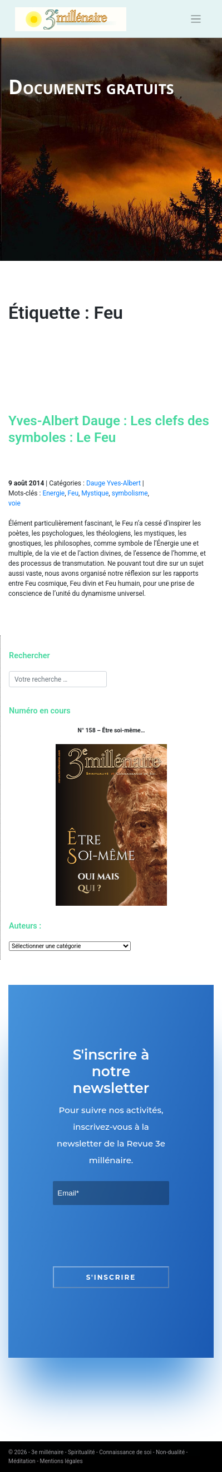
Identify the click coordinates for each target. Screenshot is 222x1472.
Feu (73, 493)
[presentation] (137, 1235)
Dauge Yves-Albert (113, 483)
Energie (53, 493)
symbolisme (130, 493)
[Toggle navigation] (196, 19)
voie (14, 503)
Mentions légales (61, 1461)
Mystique (94, 493)
